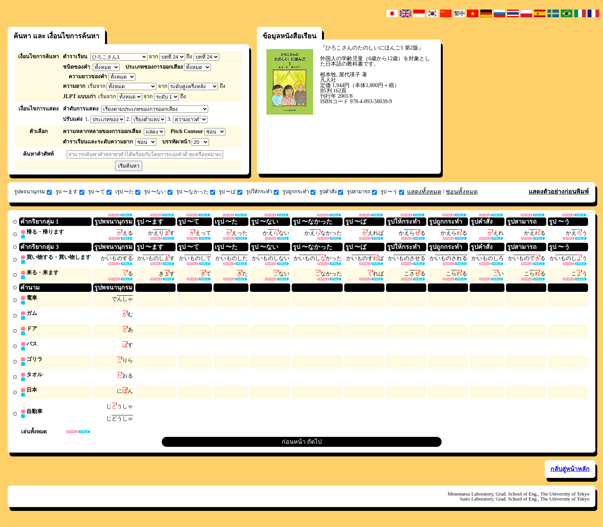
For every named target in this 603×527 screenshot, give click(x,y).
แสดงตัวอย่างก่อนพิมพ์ (559, 191)
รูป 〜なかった (195, 192)
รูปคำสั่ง (331, 192)
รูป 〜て (100, 192)
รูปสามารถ (362, 192)
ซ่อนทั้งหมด (462, 191)
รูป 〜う (392, 192)
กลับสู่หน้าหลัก (570, 473)
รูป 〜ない (158, 192)
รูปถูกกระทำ (299, 192)
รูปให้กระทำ (262, 192)
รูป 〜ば (230, 192)
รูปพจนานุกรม (33, 192)
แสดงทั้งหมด (424, 191)
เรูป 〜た (127, 192)
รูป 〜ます (70, 192)
